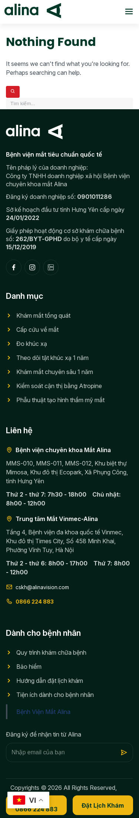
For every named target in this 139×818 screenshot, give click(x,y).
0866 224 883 (30, 601)
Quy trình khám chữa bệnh (51, 652)
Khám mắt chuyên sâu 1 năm (54, 371)
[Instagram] (32, 267)
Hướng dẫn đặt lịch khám (49, 680)
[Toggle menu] (129, 12)
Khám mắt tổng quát (43, 315)
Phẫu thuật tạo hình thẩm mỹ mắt (60, 400)
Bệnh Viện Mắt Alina (43, 711)
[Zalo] (51, 267)
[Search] (13, 92)
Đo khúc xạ (31, 343)
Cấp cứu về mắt (37, 329)
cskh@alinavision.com (37, 587)
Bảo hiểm (29, 666)
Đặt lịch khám (103, 805)
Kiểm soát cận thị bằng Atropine (59, 386)
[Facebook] (13, 267)
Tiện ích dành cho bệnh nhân (55, 694)
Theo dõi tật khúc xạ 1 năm (52, 357)
